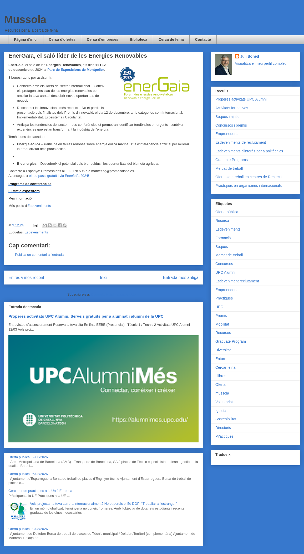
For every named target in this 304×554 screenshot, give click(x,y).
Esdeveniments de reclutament (240, 142)
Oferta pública (226, 212)
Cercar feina (225, 367)
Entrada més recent (26, 277)
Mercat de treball (229, 168)
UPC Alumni (225, 272)
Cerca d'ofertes (62, 39)
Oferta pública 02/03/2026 (28, 457)
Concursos (224, 264)
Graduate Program (230, 341)
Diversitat (223, 350)
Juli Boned (249, 56)
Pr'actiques (224, 436)
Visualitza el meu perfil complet (260, 63)
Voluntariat (224, 402)
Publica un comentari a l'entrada (39, 255)
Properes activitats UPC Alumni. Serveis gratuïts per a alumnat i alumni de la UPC (86, 316)
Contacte (203, 39)
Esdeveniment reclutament (237, 281)
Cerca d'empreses (102, 39)
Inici (103, 277)
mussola (222, 393)
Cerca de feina (171, 39)
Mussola (25, 19)
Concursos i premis (231, 125)
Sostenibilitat (225, 419)
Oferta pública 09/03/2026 (28, 529)
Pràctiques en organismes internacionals (248, 185)
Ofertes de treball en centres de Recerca (248, 177)
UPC (219, 307)
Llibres (220, 376)
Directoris (223, 428)
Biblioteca (138, 39)
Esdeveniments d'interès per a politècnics (249, 151)
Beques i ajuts (227, 116)
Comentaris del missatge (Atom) (115, 294)
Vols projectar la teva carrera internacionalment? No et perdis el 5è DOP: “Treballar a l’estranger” (103, 504)
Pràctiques (224, 298)
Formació (223, 238)
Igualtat (221, 410)
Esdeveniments (39, 206)
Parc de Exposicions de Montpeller (75, 70)
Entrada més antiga (181, 277)
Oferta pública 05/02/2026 (28, 474)
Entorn (220, 359)
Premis (221, 315)
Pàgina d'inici (26, 39)
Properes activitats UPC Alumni (241, 99)
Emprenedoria (227, 134)
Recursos (223, 333)
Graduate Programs (231, 160)
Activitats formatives (231, 108)
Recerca (222, 220)
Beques (221, 246)
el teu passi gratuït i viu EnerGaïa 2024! (58, 176)
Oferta (220, 384)
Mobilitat (222, 324)
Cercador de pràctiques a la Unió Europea (40, 491)
